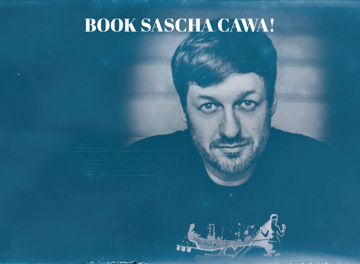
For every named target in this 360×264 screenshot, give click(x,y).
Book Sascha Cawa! (180, 24)
